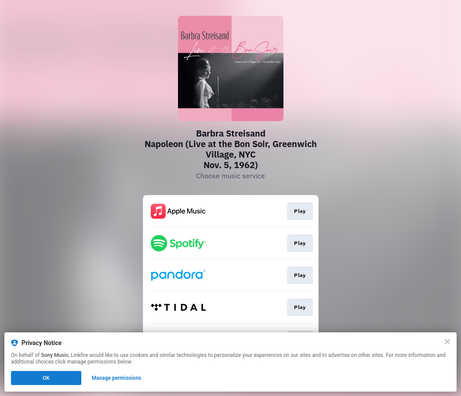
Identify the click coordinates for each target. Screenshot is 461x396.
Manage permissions (117, 378)
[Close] (447, 342)
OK (46, 378)
